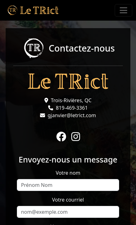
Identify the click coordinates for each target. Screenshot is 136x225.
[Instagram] (76, 137)
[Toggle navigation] (123, 10)
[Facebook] (61, 137)
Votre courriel (68, 199)
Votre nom (68, 172)
